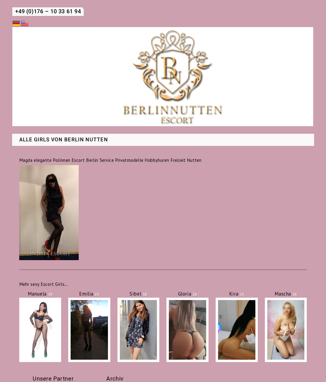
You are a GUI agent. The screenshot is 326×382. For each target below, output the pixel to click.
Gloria (187, 294)
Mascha (286, 294)
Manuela (40, 294)
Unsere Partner (53, 378)
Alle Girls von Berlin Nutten (63, 140)
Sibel (138, 294)
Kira (236, 294)
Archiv (114, 378)
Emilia (89, 294)
